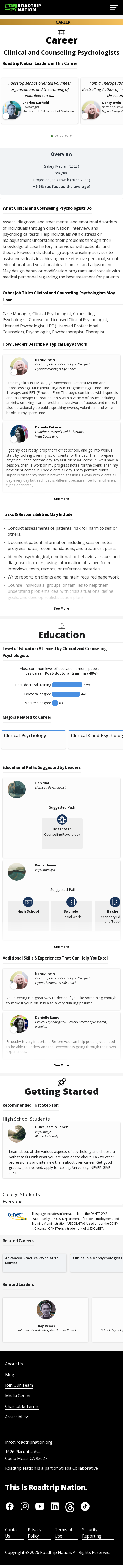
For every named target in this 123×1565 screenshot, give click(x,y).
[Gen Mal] (20, 789)
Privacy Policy (34, 1533)
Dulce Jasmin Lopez (51, 1127)
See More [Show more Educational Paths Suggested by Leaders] (61, 946)
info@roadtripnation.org (28, 1442)
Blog (9, 1374)
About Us (14, 1364)
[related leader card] (45, 1320)
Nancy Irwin (45, 359)
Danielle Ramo (47, 1017)
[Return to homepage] (23, 7)
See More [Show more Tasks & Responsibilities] (61, 608)
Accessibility (16, 1417)
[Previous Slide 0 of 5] (44, 136)
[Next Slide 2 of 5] (79, 136)
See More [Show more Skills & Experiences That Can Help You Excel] (61, 1065)
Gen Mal (42, 783)
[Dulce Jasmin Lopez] (20, 1134)
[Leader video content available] (20, 366)
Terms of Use (63, 1533)
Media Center (18, 1396)
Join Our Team (19, 1385)
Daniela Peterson (50, 427)
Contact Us (12, 1533)
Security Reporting (92, 1533)
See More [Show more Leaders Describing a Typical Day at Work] (61, 499)
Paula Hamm (45, 865)
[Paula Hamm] (20, 872)
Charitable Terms (22, 1406)
